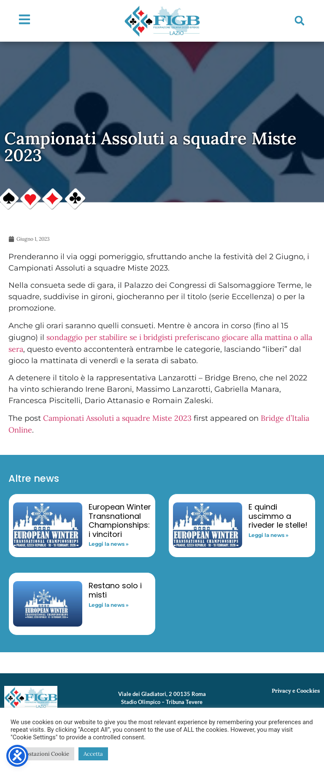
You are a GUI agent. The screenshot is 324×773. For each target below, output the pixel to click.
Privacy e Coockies (296, 690)
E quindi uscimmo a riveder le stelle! (278, 516)
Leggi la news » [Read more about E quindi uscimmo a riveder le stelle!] (268, 535)
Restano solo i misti (115, 590)
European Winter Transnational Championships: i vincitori (120, 520)
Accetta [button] (93, 753)
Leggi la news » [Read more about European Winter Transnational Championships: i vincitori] (109, 544)
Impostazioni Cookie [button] (42, 753)
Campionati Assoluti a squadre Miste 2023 (117, 418)
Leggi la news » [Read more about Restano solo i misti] (109, 605)
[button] (299, 20)
